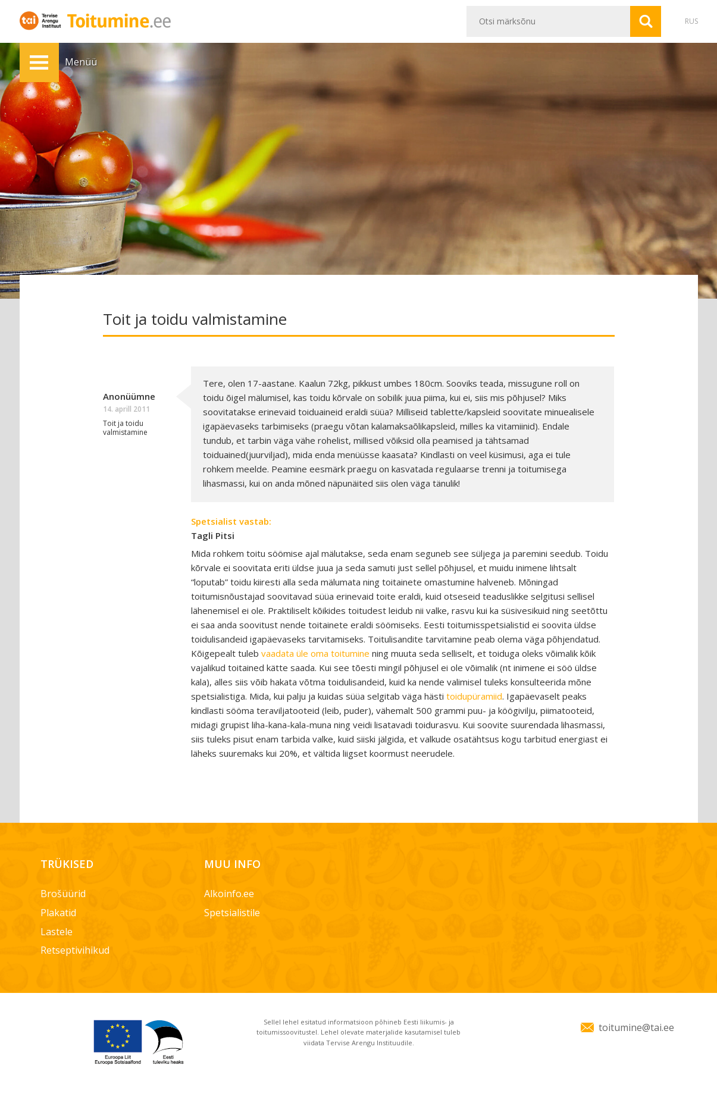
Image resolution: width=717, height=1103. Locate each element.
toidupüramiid (474, 696)
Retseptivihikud (74, 950)
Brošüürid (63, 893)
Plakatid (58, 912)
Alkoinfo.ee (229, 893)
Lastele (56, 931)
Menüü (39, 62)
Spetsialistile (232, 912)
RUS (691, 21)
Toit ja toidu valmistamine (125, 427)
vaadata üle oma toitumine (315, 653)
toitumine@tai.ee (636, 1027)
